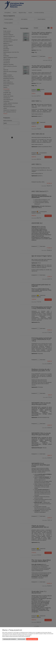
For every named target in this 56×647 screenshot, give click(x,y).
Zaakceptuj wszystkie (32, 639)
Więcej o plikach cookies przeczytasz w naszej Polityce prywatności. (16, 636)
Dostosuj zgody (21, 639)
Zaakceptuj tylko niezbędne (9, 639)
